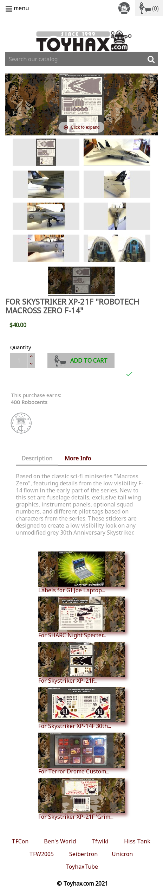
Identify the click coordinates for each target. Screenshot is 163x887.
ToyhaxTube (81, 866)
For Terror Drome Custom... (81, 754)
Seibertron (83, 854)
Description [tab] (36, 458)
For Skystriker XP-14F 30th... (81, 708)
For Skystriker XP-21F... (81, 663)
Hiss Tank (137, 841)
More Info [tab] (78, 458)
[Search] (81, 59)
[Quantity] (18, 360)
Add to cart (80, 359)
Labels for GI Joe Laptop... (81, 572)
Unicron (122, 854)
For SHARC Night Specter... (81, 617)
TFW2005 (41, 854)
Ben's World (60, 841)
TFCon (20, 841)
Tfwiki (100, 841)
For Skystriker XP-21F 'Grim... (81, 799)
